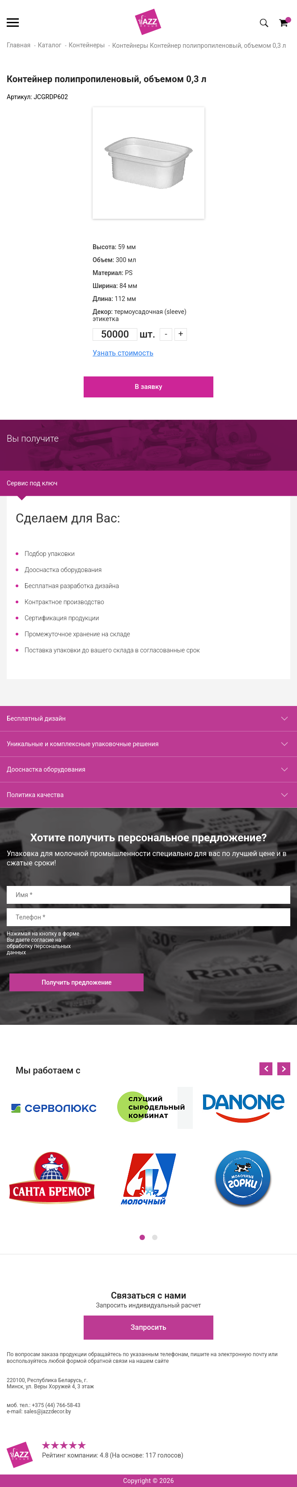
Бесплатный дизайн (36, 718)
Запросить (148, 1327)
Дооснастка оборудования (46, 769)
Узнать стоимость (123, 353)
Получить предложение (77, 982)
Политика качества (35, 794)
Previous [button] (265, 1068)
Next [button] (283, 1068)
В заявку (148, 387)
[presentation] (222, 948)
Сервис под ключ (32, 483)
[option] (148, 163)
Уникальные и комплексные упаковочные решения (83, 744)
